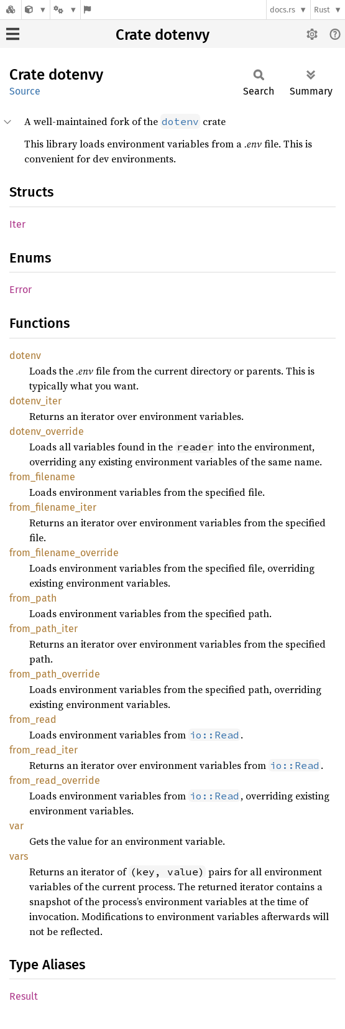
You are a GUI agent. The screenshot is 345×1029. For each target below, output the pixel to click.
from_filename (42, 477)
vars (18, 856)
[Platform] (65, 9)
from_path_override (54, 674)
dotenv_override (46, 431)
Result (23, 996)
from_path (33, 598)
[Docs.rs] (10, 9)
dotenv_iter (35, 401)
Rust (322, 9)
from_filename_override (64, 553)
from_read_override (54, 780)
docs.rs (282, 9)
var (16, 826)
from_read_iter (43, 750)
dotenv (25, 355)
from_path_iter (43, 629)
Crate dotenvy (162, 35)
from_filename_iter (52, 507)
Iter (17, 224)
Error (20, 290)
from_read (33, 719)
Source (24, 91)
